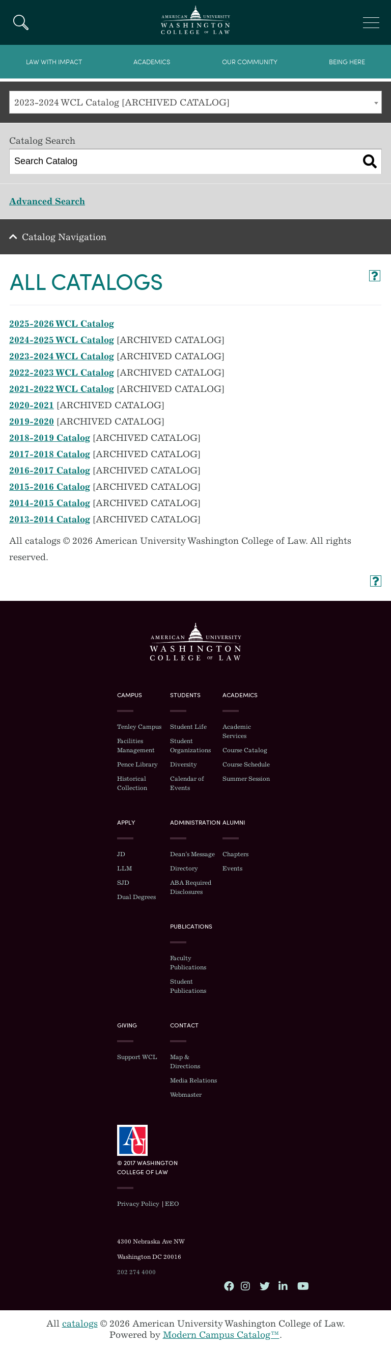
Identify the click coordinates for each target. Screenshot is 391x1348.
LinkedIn (283, 1286)
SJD (123, 882)
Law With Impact (54, 62)
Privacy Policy (138, 1203)
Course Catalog (244, 750)
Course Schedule (246, 764)
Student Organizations (190, 745)
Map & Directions (185, 1061)
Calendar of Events (187, 783)
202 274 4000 (136, 1272)
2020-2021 (31, 405)
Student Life (188, 726)
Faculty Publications (188, 963)
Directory (184, 868)
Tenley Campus (139, 726)
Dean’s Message (192, 854)
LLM (124, 868)
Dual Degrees (136, 897)
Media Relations (193, 1080)
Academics (151, 62)
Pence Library (137, 764)
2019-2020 (31, 421)
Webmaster (186, 1094)
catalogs (80, 1323)
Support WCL (137, 1057)
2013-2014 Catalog (49, 519)
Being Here (347, 62)
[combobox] (195, 102)
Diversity (183, 764)
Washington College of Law (195, 641)
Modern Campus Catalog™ (221, 1334)
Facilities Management (136, 745)
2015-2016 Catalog (49, 486)
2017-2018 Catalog (49, 454)
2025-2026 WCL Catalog (61, 323)
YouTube (302, 1286)
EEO (172, 1203)
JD (121, 854)
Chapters (235, 854)
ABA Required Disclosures (190, 887)
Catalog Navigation (64, 237)
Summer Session (246, 778)
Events (232, 868)
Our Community (249, 62)
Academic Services (236, 731)
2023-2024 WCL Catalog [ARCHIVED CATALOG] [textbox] (122, 102)
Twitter (264, 1286)
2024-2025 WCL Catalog (61, 340)
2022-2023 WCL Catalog (61, 372)
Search (20, 22)
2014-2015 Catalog (49, 503)
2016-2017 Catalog (49, 470)
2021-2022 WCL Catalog (61, 388)
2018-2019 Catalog (49, 437)
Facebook (228, 1286)
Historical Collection (132, 783)
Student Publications (188, 986)
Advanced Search (47, 201)
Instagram (245, 1286)
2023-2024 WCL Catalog (61, 356)
